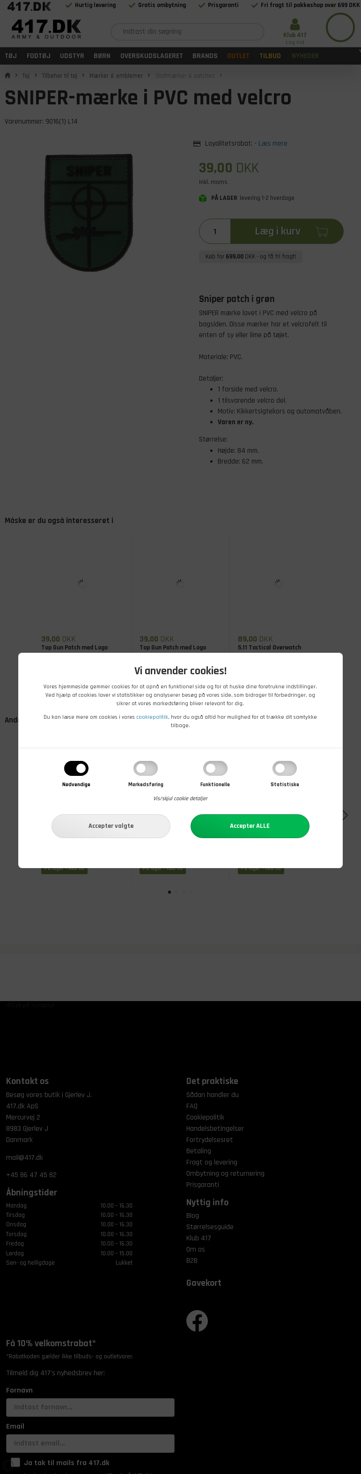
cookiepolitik (152, 717)
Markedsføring (145, 784)
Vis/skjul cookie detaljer (180, 798)
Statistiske (285, 784)
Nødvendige (76, 784)
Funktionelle (215, 784)
